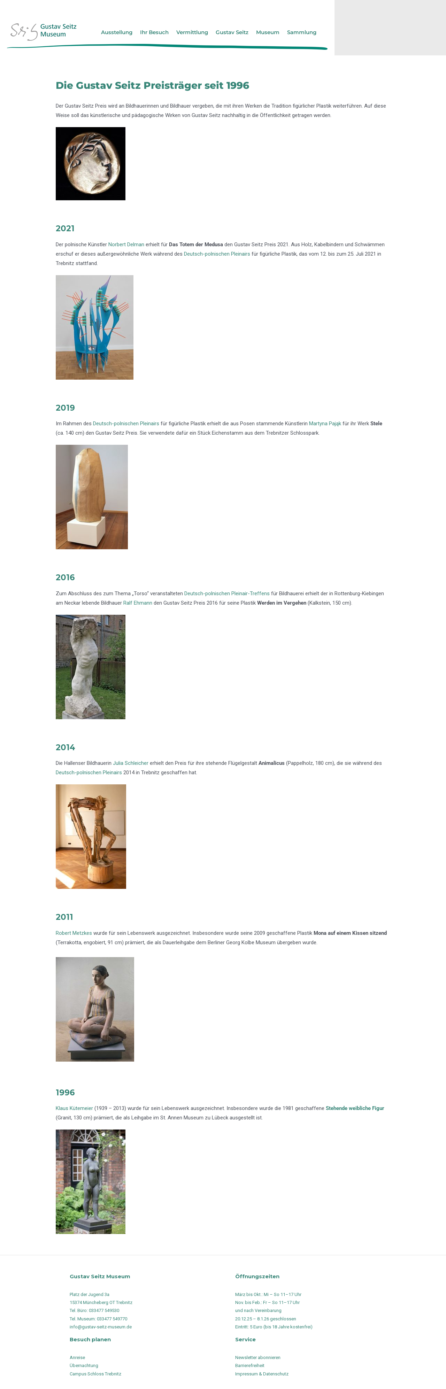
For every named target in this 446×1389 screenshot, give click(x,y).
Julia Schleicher (130, 763)
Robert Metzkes (74, 933)
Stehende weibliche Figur (355, 1108)
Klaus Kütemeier (74, 1108)
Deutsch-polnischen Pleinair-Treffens (227, 593)
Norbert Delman (126, 244)
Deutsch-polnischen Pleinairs (217, 254)
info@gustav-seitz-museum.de (101, 1326)
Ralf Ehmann (137, 603)
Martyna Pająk (325, 423)
